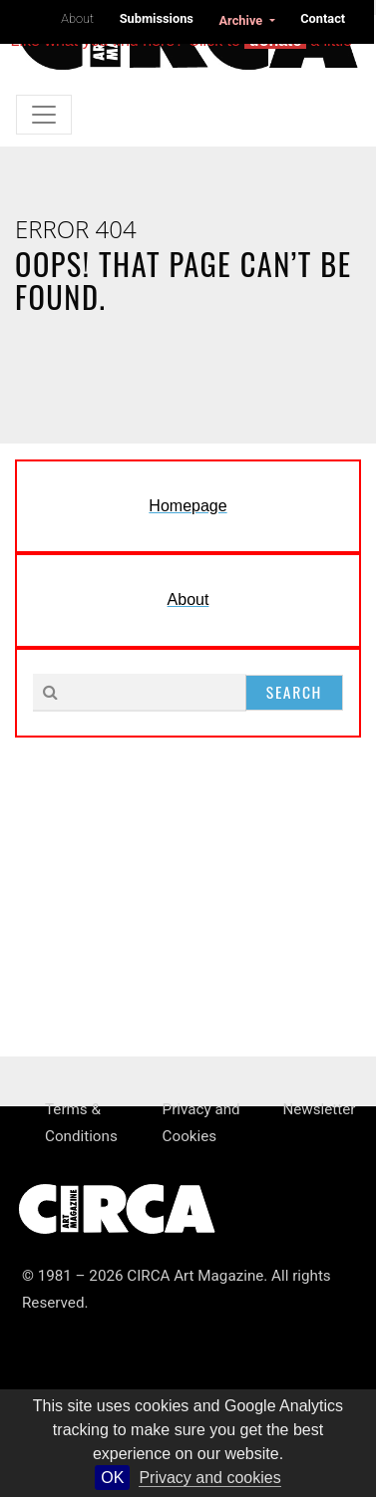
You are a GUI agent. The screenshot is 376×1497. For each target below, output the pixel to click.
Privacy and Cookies (201, 1122)
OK (112, 1477)
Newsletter (318, 1109)
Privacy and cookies (209, 1477)
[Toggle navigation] (44, 115)
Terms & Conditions (81, 1122)
